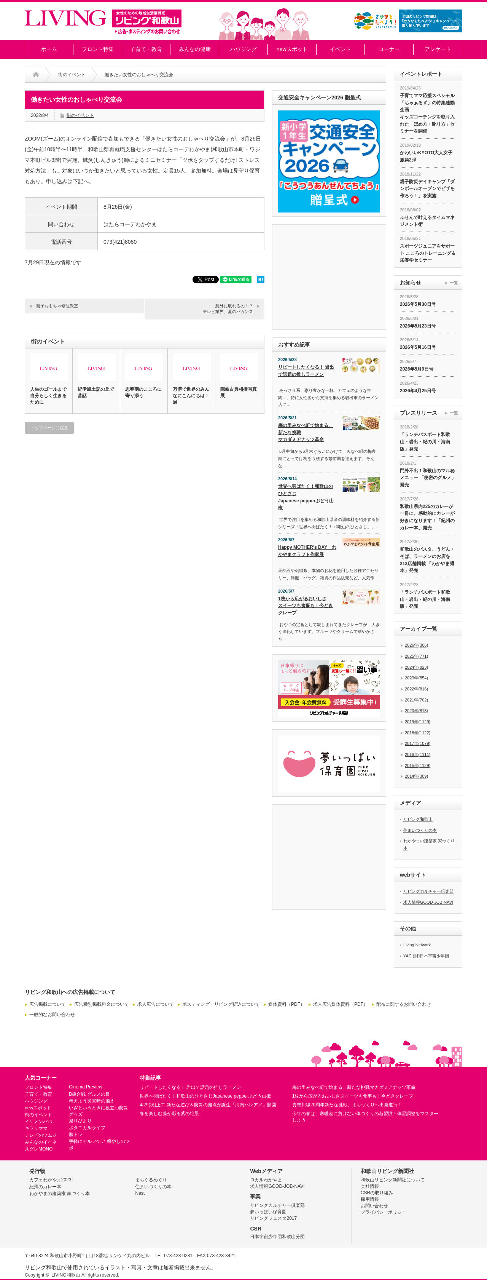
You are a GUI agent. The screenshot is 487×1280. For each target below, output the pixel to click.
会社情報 (370, 1186)
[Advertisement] (144, 513)
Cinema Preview (85, 1087)
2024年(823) (416, 667)
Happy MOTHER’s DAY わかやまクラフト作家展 (307, 551)
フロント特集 (98, 49)
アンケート (438, 49)
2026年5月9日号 (416, 369)
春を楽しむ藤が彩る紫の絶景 (169, 1113)
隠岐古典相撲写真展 (238, 392)
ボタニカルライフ (87, 1127)
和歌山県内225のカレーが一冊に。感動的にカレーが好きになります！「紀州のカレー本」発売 (427, 517)
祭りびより (80, 1120)
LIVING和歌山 (65, 1275)
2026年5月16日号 (418, 347)
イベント (340, 49)
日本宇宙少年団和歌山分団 (277, 1236)
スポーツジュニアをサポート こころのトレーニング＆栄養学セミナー (428, 253)
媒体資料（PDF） (286, 1004)
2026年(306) (416, 645)
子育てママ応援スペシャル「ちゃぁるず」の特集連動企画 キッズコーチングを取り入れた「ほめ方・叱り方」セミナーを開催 (427, 113)
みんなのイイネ (41, 1142)
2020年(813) (416, 710)
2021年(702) (416, 700)
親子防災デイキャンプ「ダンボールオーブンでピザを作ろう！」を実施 (427, 188)
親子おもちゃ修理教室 (57, 306)
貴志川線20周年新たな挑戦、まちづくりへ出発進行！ (347, 1104)
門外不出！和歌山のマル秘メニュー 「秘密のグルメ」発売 (428, 477)
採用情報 (370, 1199)
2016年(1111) (417, 754)
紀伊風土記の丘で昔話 (96, 392)
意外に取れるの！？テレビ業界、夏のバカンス (228, 309)
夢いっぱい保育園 (268, 1211)
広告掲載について (47, 1004)
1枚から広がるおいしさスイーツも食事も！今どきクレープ (305, 605)
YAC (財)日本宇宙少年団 (426, 956)
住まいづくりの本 (420, 830)
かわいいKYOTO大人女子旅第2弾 (426, 156)
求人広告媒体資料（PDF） (340, 1004)
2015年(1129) (417, 765)
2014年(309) (416, 776)
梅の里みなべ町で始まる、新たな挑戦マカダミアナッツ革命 (305, 432)
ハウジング (243, 49)
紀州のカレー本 (45, 1186)
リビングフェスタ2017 (273, 1218)
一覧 (454, 282)
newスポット (292, 49)
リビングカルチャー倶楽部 (428, 891)
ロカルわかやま (266, 1180)
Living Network (417, 945)
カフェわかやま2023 (50, 1180)
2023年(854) (416, 678)
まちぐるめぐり (151, 1180)
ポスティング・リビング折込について (221, 1004)
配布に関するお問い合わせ (403, 1004)
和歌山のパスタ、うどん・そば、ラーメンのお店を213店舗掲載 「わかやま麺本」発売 (427, 560)
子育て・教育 (146, 49)
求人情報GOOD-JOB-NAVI (428, 902)
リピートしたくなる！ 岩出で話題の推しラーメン (306, 370)
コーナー (389, 49)
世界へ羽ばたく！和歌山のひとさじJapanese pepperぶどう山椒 (306, 497)
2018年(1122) (417, 732)
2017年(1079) (417, 743)
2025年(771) (416, 656)
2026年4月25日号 (418, 390)
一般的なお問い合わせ (52, 1014)
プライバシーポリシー (383, 1212)
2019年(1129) (417, 721)
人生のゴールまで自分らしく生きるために (48, 396)
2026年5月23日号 (418, 326)
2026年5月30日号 (418, 304)
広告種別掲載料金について (101, 1004)
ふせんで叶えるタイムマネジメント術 (427, 221)
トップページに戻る (49, 427)
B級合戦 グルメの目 (89, 1094)
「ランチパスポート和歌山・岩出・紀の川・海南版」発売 (425, 441)
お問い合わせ (374, 1205)
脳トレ (76, 1134)
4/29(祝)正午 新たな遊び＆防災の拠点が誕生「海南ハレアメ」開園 (208, 1104)
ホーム (49, 49)
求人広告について (155, 1004)
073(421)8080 (120, 242)
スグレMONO (39, 1149)
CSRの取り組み (377, 1192)
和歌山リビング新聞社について (393, 1180)
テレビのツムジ (41, 1135)
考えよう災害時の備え (92, 1101)
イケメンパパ (38, 1121)
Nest (140, 1193)
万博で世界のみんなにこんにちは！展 (191, 396)
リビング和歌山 (418, 819)
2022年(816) (416, 689)
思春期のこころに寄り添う (143, 392)
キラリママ (36, 1128)
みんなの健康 (195, 49)
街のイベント (72, 74)
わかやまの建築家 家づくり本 (59, 1193)
